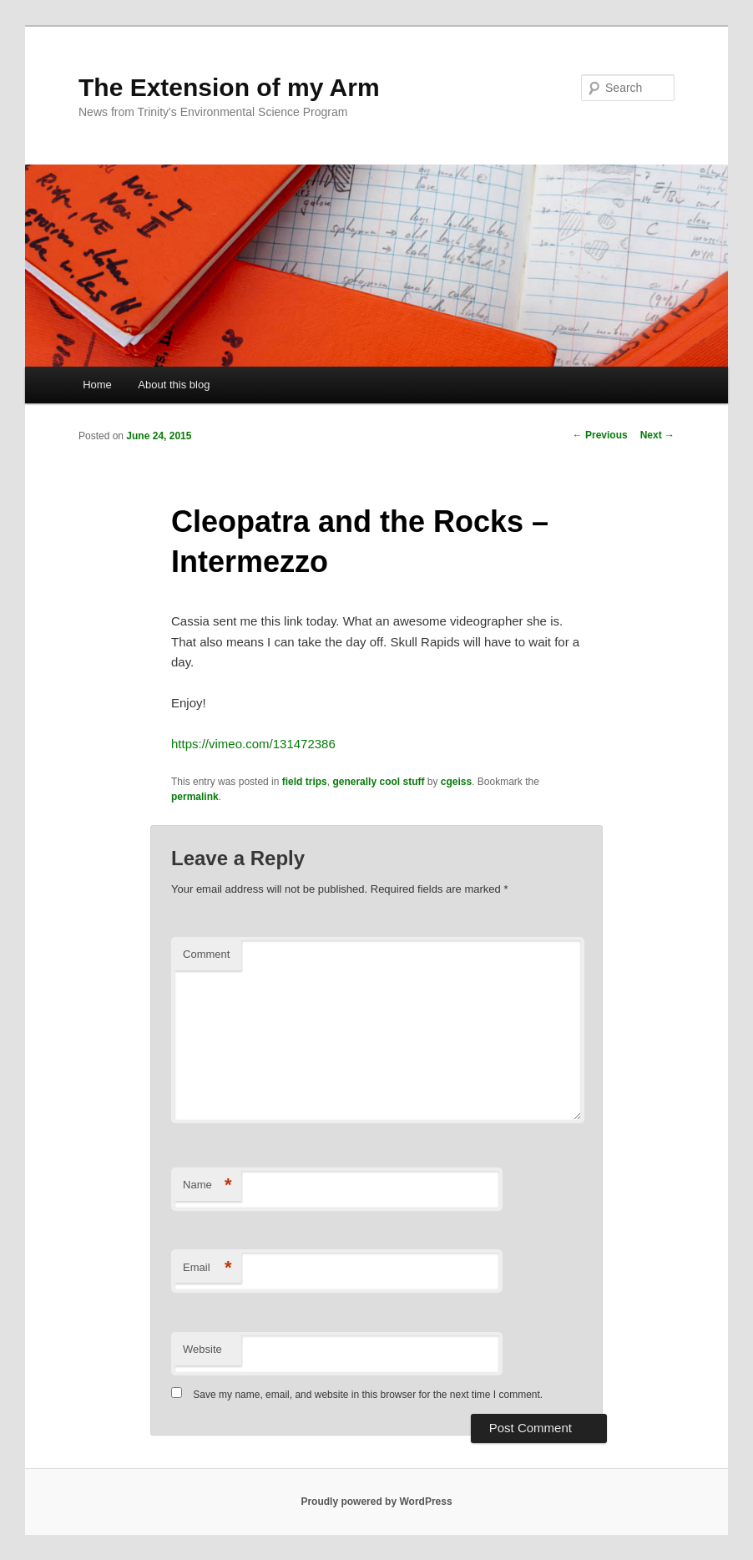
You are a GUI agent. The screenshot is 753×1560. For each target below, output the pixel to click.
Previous (600, 435)
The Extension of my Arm (229, 87)
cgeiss (456, 782)
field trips (304, 782)
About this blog (174, 384)
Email (207, 1268)
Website (202, 1349)
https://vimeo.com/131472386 (253, 744)
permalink (195, 797)
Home (97, 384)
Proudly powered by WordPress (376, 1501)
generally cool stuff (378, 782)
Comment (206, 954)
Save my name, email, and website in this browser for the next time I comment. (368, 1394)
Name (207, 1185)
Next (657, 435)
